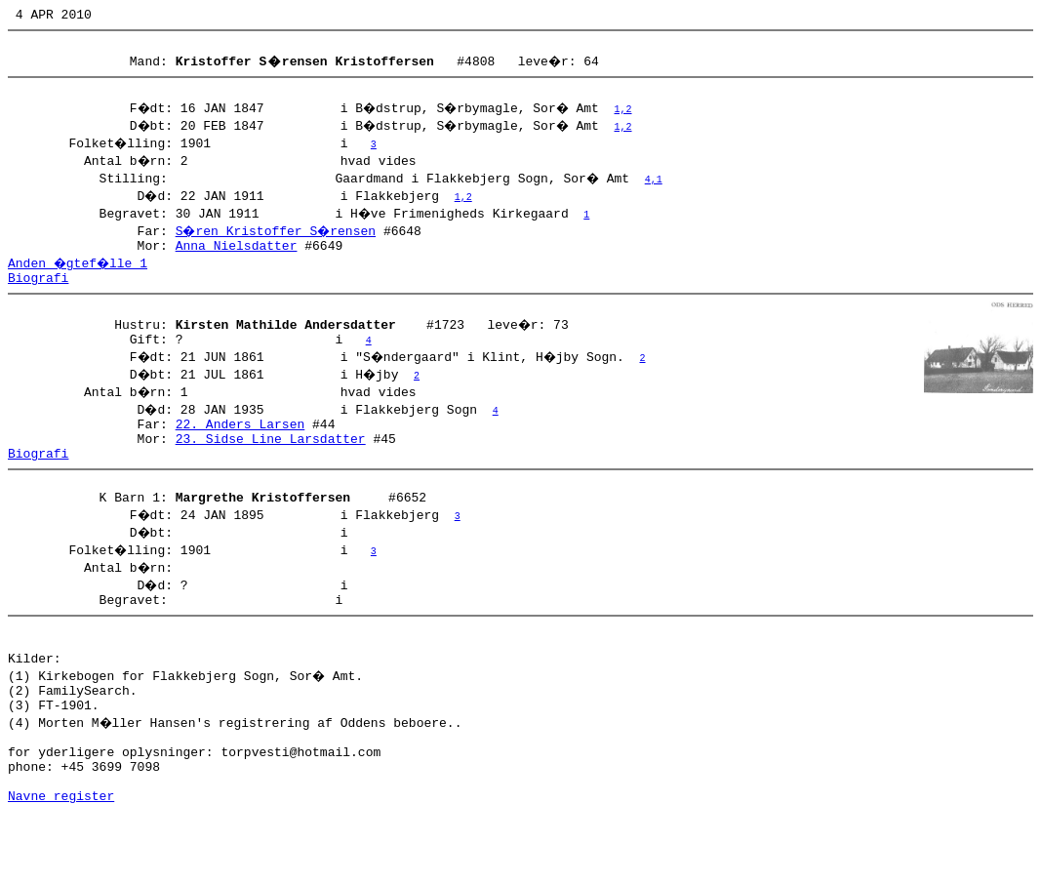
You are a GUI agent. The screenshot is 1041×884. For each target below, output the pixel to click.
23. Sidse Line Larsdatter (271, 464)
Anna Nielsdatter (237, 256)
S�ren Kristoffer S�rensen (278, 239)
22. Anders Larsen (240, 447)
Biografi (38, 292)
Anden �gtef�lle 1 (80, 274)
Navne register (61, 862)
